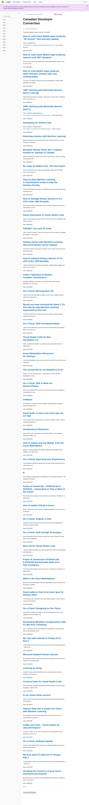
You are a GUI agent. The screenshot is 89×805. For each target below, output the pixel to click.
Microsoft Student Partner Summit (40, 654)
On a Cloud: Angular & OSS (37, 519)
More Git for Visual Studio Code (39, 546)
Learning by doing (32, 668)
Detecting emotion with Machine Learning (44, 136)
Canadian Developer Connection (35, 14)
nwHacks (27, 399)
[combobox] (10, 16)
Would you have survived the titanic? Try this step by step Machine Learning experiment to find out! (44, 307)
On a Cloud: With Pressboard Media (41, 323)
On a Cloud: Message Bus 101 (38, 291)
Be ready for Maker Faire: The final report (44, 166)
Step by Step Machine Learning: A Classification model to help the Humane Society (40, 182)
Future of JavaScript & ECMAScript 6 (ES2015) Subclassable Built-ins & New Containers (41, 562)
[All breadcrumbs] (24, 14)
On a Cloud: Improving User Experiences (44, 459)
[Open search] (81, 2)
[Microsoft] (3, 2)
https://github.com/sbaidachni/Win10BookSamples (36, 115)
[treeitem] (10, 19)
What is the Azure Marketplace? (39, 578)
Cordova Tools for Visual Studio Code (42, 681)
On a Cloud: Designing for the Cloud (41, 608)
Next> (24, 786)
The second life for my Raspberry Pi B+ (43, 370)
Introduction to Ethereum (36, 429)
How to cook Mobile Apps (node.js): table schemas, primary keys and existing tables (41, 74)
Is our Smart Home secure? (37, 695)
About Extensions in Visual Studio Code (43, 215)
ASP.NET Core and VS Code (37, 228)
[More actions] (64, 14)
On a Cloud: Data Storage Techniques (42, 532)
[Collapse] (18, 13)
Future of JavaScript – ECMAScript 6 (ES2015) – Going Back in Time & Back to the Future (44, 489)
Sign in (85, 2)
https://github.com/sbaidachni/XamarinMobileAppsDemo (38, 45)
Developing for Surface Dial (37, 122)
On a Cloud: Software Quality (38, 741)
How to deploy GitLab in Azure (38, 505)
